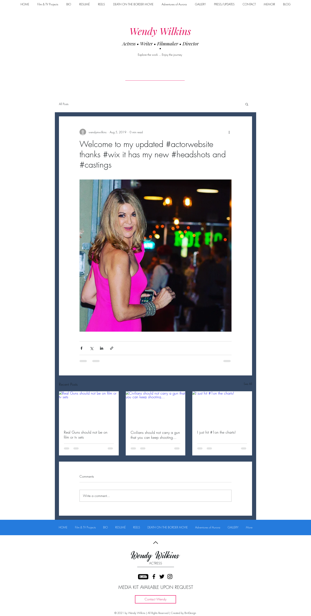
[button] (247, 104)
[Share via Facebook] (81, 348)
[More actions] (229, 132)
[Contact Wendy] (155, 599)
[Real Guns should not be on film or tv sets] (89, 408)
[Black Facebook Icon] (154, 576)
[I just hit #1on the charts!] (222, 408)
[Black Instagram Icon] (170, 576)
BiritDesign (190, 613)
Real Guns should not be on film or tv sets (85, 435)
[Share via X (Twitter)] (91, 348)
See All (248, 384)
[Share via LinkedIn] (102, 348)
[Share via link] (112, 348)
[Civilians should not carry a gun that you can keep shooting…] (155, 408)
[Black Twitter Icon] (162, 576)
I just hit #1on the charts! (216, 432)
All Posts (63, 104)
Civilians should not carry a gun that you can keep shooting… (155, 435)
